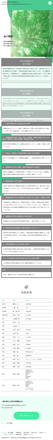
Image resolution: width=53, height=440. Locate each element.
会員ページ (42, 432)
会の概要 (10, 432)
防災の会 (34, 432)
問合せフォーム (28, 434)
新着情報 (18, 434)
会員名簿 (26, 432)
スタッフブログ (8, 434)
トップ (3, 423)
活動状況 (18, 432)
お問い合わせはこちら (26, 415)
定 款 (4, 274)
